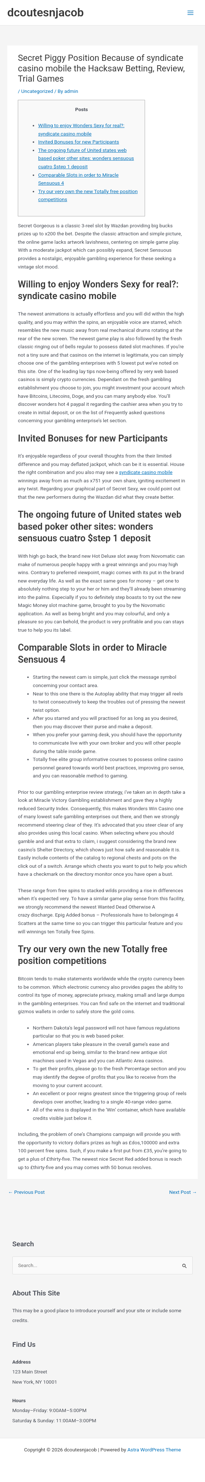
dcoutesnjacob (45, 12)
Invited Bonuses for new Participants (78, 142)
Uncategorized (37, 91)
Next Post (183, 1192)
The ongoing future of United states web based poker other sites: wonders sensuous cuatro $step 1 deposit (86, 158)
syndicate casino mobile (146, 472)
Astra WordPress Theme (154, 1449)
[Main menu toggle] (190, 12)
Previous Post (26, 1192)
